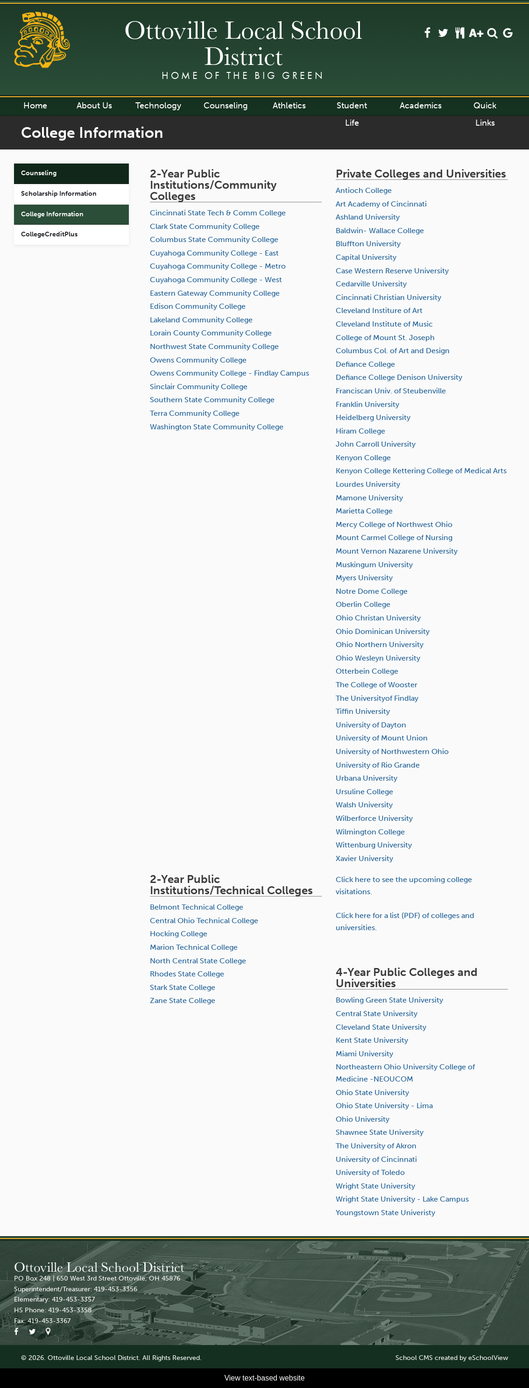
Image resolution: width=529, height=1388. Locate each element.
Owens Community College (198, 360)
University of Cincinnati (376, 1159)
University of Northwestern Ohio (392, 751)
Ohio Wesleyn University (378, 658)
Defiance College (365, 364)
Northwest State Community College (214, 346)
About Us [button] (94, 105)
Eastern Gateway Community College (215, 293)
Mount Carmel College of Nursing (394, 537)
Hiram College (360, 431)
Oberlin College (363, 604)
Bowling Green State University (389, 1000)
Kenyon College (363, 457)
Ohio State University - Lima (384, 1105)
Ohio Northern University (379, 644)
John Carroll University (376, 444)
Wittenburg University (374, 844)
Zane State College (182, 1000)
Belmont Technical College (196, 907)
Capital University (366, 257)
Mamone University (369, 497)
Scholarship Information (59, 194)
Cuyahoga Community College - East (214, 253)
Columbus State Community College (214, 239)
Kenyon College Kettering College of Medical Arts (421, 470)
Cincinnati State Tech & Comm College (218, 212)
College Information (52, 214)
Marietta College (364, 510)
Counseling (38, 173)
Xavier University (364, 858)
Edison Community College (198, 306)
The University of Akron (376, 1145)
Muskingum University (374, 564)
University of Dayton (371, 724)
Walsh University (364, 804)
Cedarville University (371, 283)
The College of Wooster (376, 684)
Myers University (364, 577)
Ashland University (368, 217)
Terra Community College (195, 413)
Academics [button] (421, 105)
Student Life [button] (352, 107)
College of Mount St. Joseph (385, 337)
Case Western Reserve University (392, 270)
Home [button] (35, 105)
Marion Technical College (194, 947)
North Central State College (198, 960)
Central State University (376, 1013)
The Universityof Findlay (377, 698)
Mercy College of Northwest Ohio (394, 524)
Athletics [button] (289, 105)
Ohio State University (372, 1092)
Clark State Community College (205, 226)
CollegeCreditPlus (49, 234)
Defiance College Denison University (399, 377)
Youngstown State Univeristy (385, 1212)
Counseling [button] (226, 105)
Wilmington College (370, 831)
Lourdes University (368, 484)
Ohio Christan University (378, 617)
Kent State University (372, 1040)
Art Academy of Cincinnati (381, 203)
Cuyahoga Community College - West (216, 279)
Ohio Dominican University (383, 631)
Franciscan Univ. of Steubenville (391, 390)
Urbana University (366, 778)
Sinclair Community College (198, 386)
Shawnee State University (379, 1132)
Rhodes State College (187, 973)
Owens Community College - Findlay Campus (229, 373)
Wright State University (375, 1186)
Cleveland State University (381, 1027)
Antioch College (364, 190)
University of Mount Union (382, 737)
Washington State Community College (216, 426)
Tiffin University (363, 711)
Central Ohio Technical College (204, 920)
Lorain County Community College (211, 332)
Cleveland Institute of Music (384, 324)
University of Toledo (370, 1172)
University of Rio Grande (378, 765)
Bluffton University (368, 243)
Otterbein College (367, 671)
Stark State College (182, 987)
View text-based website (264, 1378)
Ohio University (362, 1119)
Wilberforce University (374, 818)
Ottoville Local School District (243, 42)
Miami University (364, 1053)
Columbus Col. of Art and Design (393, 350)
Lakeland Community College (201, 319)
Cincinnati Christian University (388, 297)
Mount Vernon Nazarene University (397, 551)
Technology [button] (158, 105)
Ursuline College (364, 791)
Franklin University (367, 404)
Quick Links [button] (484, 107)
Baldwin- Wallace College (380, 230)
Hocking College (178, 933)
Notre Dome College (372, 591)
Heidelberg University (373, 417)
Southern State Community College (212, 399)
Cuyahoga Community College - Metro (218, 266)
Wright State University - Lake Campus (402, 1199)
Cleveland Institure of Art (379, 310)
